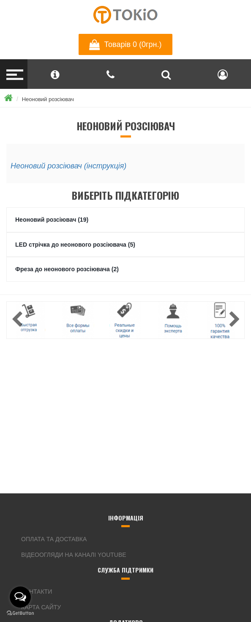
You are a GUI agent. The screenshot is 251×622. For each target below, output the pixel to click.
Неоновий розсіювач (48, 99)
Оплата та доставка (54, 539)
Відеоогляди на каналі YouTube (73, 554)
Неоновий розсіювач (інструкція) (68, 166)
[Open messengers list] (20, 597)
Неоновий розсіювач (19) (51, 219)
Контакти (36, 591)
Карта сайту (41, 607)
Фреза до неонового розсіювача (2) (67, 269)
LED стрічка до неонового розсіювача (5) (75, 244)
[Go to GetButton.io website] (20, 613)
